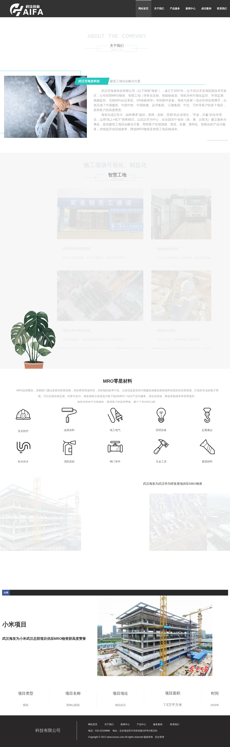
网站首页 (143, 8)
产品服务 (175, 8)
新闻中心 (191, 8)
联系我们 (222, 8)
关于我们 (159, 8)
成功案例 (206, 8)
